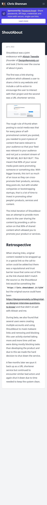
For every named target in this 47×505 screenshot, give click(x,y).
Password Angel (29, 10)
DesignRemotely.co (28, 60)
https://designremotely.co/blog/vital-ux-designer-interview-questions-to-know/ (25, 303)
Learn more (23, 21)
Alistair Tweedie (31, 56)
